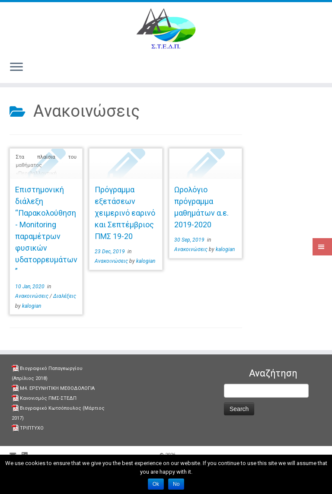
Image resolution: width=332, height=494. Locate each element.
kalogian (31, 306)
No (176, 484)
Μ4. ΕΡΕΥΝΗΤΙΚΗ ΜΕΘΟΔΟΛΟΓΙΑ (57, 388)
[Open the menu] (16, 67)
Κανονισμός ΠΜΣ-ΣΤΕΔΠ (48, 398)
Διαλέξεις (64, 296)
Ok (156, 484)
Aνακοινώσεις (32, 296)
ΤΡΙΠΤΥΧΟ (32, 428)
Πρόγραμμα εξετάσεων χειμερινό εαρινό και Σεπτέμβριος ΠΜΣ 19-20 (125, 213)
